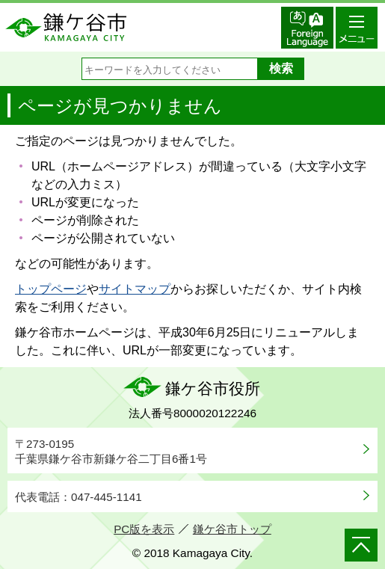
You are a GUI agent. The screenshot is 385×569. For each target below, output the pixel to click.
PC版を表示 (144, 529)
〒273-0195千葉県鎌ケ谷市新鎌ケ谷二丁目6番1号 (111, 451)
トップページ (51, 289)
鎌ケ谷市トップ (232, 529)
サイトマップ (134, 289)
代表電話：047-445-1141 (78, 496)
